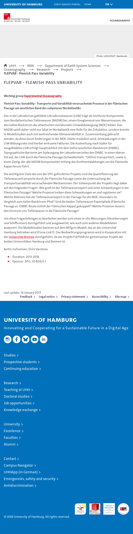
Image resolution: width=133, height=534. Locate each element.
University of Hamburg (23, 4)
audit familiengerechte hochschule (80, 509)
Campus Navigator (18, 465)
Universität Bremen (21, 237)
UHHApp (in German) (21, 472)
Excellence (12, 430)
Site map (120, 297)
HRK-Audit (107, 507)
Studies (10, 355)
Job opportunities (18, 403)
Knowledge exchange (21, 409)
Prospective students (20, 362)
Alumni (9, 444)
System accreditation (123, 507)
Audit (92, 505)
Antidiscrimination (18, 485)
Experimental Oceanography (43, 96)
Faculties (11, 437)
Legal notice (47, 297)
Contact (10, 458)
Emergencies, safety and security (29, 478)
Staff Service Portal (67, 4)
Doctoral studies (16, 396)
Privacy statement (73, 297)
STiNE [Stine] (87, 4)
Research (11, 383)
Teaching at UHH (17, 389)
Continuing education (21, 368)
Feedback (26, 297)
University (12, 424)
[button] (108, 4)
